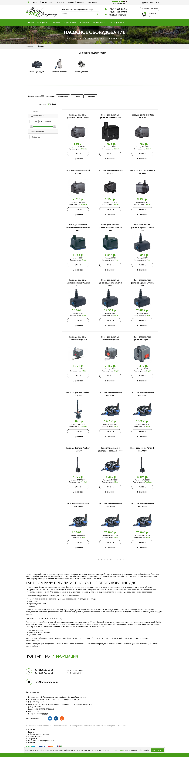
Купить (77, 154)
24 (48, 104)
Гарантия (32, 732)
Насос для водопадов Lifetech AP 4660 (142, 171)
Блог (36, 2)
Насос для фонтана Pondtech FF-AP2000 (78, 449)
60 (55, 104)
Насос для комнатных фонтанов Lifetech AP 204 (110, 116)
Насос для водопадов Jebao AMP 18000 (142, 504)
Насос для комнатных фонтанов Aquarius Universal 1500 (110, 283)
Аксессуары (84, 22)
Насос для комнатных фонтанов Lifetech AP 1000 (78, 116)
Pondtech (84, 426)
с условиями (119, 750)
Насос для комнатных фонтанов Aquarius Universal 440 (110, 227)
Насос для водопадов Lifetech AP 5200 (110, 171)
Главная (29, 46)
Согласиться (157, 750)
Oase (84, 260)
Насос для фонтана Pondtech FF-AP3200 (142, 449)
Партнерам (92, 2)
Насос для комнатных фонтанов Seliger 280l (110, 338)
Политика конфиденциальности (41, 740)
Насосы (30, 22)
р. (53, 121)
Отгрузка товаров (35, 736)
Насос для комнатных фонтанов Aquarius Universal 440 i (78, 227)
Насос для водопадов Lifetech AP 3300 (78, 171)
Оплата (60, 2)
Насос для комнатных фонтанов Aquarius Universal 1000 (78, 283)
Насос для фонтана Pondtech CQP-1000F (78, 393)
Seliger (84, 371)
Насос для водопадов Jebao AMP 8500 (142, 393)
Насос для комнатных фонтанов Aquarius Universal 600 (142, 227)
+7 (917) (117, 8)
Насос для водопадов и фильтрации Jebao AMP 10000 (110, 449)
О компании (33, 730)
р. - (40, 121)
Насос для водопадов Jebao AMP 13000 (78, 504)
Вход (158, 2)
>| (127, 559)
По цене (77, 96)
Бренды (71, 2)
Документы (32, 738)
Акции (80, 2)
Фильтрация (42, 22)
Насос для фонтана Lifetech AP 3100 (142, 116)
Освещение (55, 22)
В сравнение (78, 159)
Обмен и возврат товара (38, 734)
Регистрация (149, 2)
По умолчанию (63, 96)
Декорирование (99, 22)
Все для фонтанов (116, 22)
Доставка (47, 2)
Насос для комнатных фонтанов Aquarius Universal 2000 (142, 283)
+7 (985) (117, 11)
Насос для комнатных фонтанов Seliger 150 (78, 338)
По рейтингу (90, 96)
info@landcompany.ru (117, 15)
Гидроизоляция (70, 22)
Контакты (32, 743)
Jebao (116, 426)
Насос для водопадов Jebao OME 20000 (110, 504)
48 (53, 104)
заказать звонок (150, 9)
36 (50, 104)
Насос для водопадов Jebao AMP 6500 (110, 393)
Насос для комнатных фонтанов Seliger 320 (142, 338)
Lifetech (84, 149)
